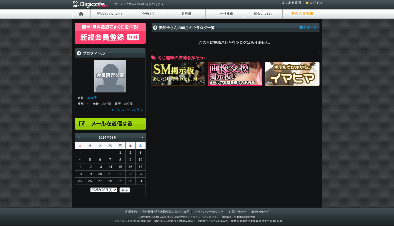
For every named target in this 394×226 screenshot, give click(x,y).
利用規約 (131, 211)
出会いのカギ (260, 211)
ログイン (316, 2)
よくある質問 (291, 2)
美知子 (92, 98)
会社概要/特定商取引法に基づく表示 (165, 211)
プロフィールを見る (128, 110)
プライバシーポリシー (208, 211)
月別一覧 (310, 27)
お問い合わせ (237, 211)
